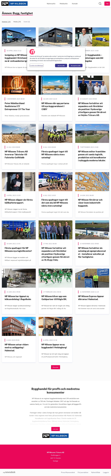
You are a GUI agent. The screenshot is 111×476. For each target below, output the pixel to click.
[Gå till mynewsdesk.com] (9, 472)
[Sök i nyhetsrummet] (100, 3)
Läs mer (55, 429)
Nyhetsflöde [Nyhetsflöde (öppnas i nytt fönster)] (95, 472)
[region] (56, 59)
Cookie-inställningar (36, 65)
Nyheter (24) (6, 22)
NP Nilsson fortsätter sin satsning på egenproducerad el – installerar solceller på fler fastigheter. (92, 252)
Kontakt (75, 4)
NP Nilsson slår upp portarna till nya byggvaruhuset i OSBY (55, 106)
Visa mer (56, 367)
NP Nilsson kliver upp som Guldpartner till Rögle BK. (54, 298)
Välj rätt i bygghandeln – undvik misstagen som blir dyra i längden (90, 58)
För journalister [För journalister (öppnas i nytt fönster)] (83, 472)
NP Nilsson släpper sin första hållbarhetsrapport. (19, 201)
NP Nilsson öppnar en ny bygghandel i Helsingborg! (54, 346)
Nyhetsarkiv (51, 4)
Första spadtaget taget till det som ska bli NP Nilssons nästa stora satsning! (54, 202)
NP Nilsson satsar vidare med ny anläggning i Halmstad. (17, 347)
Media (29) (17, 22)
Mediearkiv (64, 4)
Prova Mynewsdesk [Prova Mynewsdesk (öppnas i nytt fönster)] (68, 472)
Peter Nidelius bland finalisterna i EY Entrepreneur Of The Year (17, 106)
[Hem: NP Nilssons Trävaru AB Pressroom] (14, 3)
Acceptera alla (75, 65)
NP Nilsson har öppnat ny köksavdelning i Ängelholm (18, 298)
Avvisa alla (61, 65)
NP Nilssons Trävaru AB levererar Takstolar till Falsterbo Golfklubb (16, 154)
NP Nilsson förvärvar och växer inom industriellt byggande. (90, 202)
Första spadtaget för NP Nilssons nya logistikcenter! (18, 249)
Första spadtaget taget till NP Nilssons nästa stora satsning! (54, 154)
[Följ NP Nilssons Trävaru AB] (107, 4)
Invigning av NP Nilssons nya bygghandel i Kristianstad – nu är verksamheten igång (18, 58)
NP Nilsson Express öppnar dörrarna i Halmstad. (91, 298)
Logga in (106, 472)
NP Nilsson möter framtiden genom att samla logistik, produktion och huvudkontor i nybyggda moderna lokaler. (92, 156)
